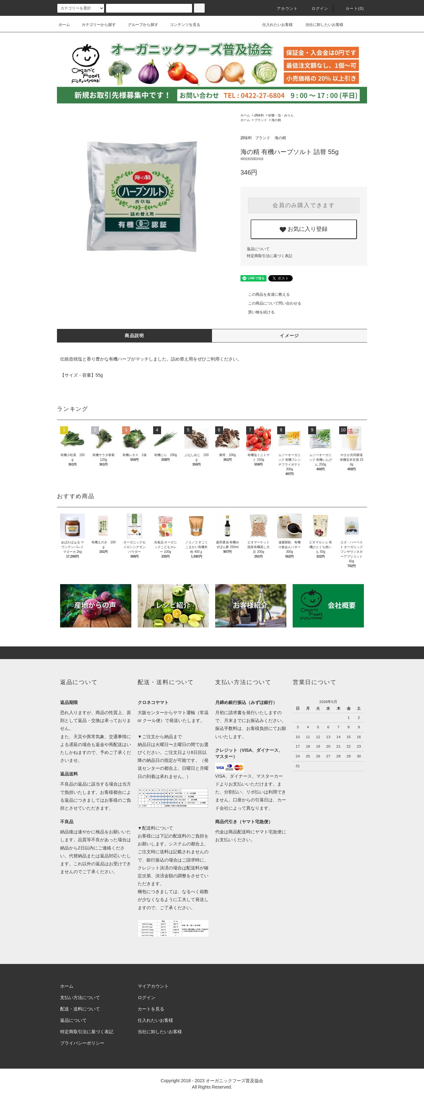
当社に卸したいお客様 (320, 24)
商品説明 (134, 335)
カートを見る (151, 1008)
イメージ (289, 335)
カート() (351, 8)
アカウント (283, 8)
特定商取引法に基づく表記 (269, 256)
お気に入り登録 (303, 229)
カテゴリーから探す (95, 24)
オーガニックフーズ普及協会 (234, 1080)
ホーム (64, 24)
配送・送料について (80, 1008)
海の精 (276, 120)
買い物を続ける (257, 312)
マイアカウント (153, 986)
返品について (258, 249)
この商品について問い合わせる (270, 303)
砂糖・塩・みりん (281, 115)
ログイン (316, 8)
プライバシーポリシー (82, 1043)
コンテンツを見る (181, 24)
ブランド (260, 120)
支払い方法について (80, 997)
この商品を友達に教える (265, 294)
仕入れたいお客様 (272, 24)
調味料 (259, 115)
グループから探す (139, 24)
